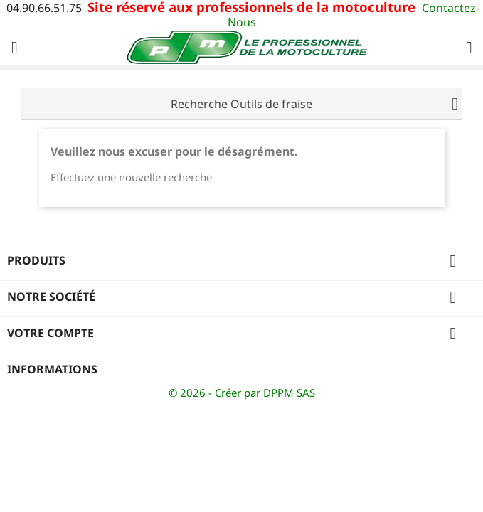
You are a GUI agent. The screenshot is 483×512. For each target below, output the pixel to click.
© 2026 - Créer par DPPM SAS (242, 392)
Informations (52, 369)
